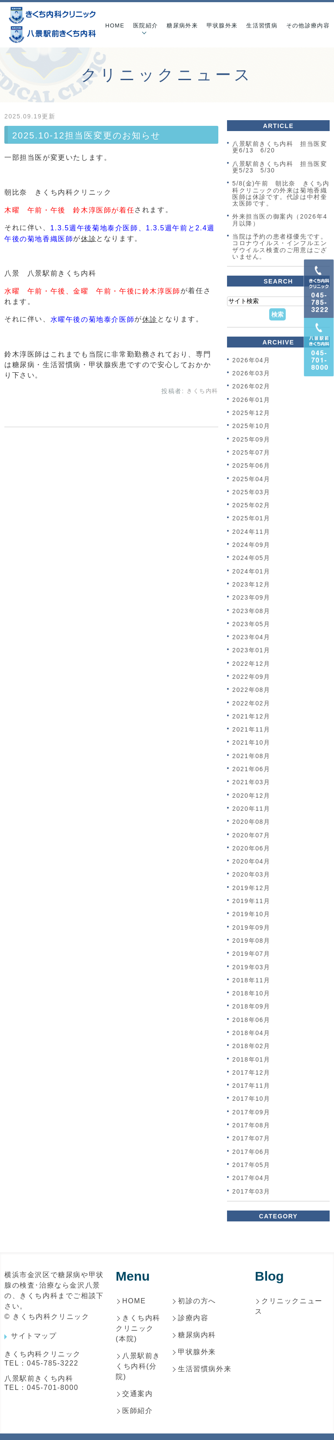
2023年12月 (251, 584)
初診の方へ (197, 1301)
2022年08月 (251, 690)
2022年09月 (251, 676)
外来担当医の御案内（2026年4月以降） (279, 220)
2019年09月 (251, 927)
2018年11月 (251, 980)
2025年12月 (251, 412)
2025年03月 (251, 492)
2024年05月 (251, 558)
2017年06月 (251, 1151)
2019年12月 (251, 887)
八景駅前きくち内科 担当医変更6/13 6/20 (279, 147)
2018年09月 (251, 1006)
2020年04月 (251, 861)
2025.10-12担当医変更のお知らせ (86, 135)
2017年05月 (251, 1164)
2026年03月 (251, 373)
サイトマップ (34, 1335)
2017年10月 (251, 1099)
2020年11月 (251, 808)
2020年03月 (251, 874)
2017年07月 (251, 1138)
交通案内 (137, 1393)
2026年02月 (251, 386)
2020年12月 (251, 795)
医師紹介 (137, 1410)
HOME (114, 25)
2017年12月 (251, 1072)
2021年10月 (251, 742)
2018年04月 (251, 1032)
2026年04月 (251, 360)
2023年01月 (251, 650)
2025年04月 (251, 479)
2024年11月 (251, 531)
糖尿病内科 (197, 1335)
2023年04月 (251, 637)
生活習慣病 (261, 25)
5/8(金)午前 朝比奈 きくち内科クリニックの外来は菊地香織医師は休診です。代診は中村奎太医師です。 (281, 193)
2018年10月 (251, 993)
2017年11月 (251, 1085)
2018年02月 (251, 1046)
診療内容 (193, 1318)
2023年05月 (251, 624)
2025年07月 (251, 452)
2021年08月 (251, 755)
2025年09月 (251, 439)
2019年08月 (251, 940)
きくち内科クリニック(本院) (138, 1328)
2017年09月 (251, 1112)
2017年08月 (251, 1125)
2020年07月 (251, 835)
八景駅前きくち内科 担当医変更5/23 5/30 (279, 167)
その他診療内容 (308, 25)
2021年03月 (251, 782)
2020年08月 (251, 822)
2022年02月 (251, 703)
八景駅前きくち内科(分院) (138, 1366)
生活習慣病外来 (204, 1369)
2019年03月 (251, 967)
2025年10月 (251, 426)
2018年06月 (251, 1019)
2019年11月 (251, 900)
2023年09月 (251, 597)
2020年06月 (251, 848)
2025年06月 (251, 465)
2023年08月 (251, 610)
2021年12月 (251, 716)
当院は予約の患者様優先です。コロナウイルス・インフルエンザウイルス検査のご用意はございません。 (279, 246)
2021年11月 (251, 729)
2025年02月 (251, 505)
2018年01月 (251, 1059)
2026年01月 (251, 399)
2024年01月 (251, 571)
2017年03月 (251, 1191)
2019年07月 (251, 954)
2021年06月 (251, 769)
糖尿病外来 (182, 25)
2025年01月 (251, 518)
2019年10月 (251, 914)
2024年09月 (251, 544)
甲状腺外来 (222, 25)
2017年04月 (251, 1178)
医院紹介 (145, 25)
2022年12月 (251, 663)
